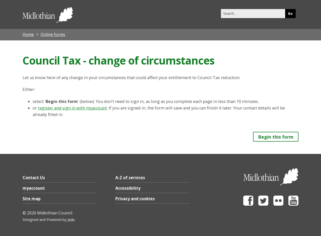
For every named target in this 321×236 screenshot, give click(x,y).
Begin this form (275, 137)
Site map (32, 198)
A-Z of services (130, 177)
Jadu (71, 219)
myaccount (34, 188)
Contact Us (34, 177)
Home (28, 34)
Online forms (53, 34)
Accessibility (127, 188)
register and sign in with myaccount (72, 108)
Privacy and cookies (135, 198)
